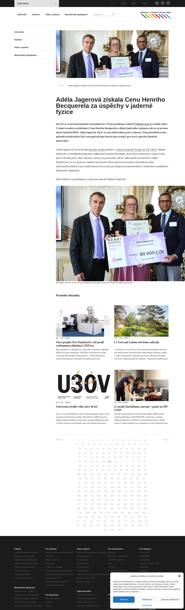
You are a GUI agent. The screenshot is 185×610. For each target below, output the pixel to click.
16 (83, 444)
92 (103, 470)
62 (139, 457)
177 (79, 504)
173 (125, 500)
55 (97, 457)
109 (139, 474)
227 (125, 521)
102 (92, 474)
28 (80, 449)
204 (115, 513)
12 (134, 440)
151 (126, 491)
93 (109, 470)
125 (99, 483)
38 (139, 449)
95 (121, 470)
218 (138, 517)
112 (86, 478)
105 (112, 474)
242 (105, 530)
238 (125, 525)
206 (129, 513)
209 (79, 517)
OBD (124, 3)
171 (112, 500)
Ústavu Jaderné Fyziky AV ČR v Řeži (136, 149)
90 (91, 470)
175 (138, 500)
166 (79, 500)
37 (133, 449)
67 (98, 461)
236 (112, 525)
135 (92, 487)
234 (98, 525)
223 (98, 521)
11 (128, 440)
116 (112, 478)
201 (94, 513)
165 (145, 495)
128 (119, 483)
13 (139, 440)
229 (139, 521)
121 (144, 478)
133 (79, 487)
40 (79, 453)
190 (92, 508)
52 (80, 457)
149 (112, 491)
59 (121, 457)
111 (80, 478)
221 (84, 521)
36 (127, 449)
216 (125, 517)
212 (99, 517)
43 (97, 453)
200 (87, 513)
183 (118, 504)
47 (121, 453)
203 (108, 513)
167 (85, 500)
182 (112, 504)
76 (80, 466)
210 (86, 517)
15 (77, 444)
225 (111, 521)
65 (86, 461)
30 (92, 449)
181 (105, 504)
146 (92, 491)
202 (101, 513)
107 (125, 474)
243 (112, 530)
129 (125, 483)
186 (138, 504)
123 (86, 483)
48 (127, 453)
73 (133, 461)
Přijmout (124, 599)
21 (111, 444)
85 (133, 466)
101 (85, 474)
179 (92, 504)
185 (132, 504)
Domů (61, 86)
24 (129, 444)
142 (138, 487)
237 (118, 525)
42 (91, 453)
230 (146, 521)
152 (132, 491)
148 (105, 491)
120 (137, 478)
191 (98, 508)
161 (118, 495)
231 (77, 525)
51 (145, 453)
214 (112, 517)
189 (85, 508)
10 (123, 440)
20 (106, 444)
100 (78, 474)
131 (139, 483)
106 (118, 474)
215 (119, 517)
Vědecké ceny (142, 124)
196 (132, 508)
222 (91, 521)
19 (100, 444)
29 (86, 449)
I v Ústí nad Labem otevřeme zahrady (136, 342)
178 (86, 504)
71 (121, 461)
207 (136, 513)
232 (84, 525)
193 (111, 508)
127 (112, 483)
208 (143, 513)
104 (105, 474)
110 (146, 474)
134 (85, 487)
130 (132, 483)
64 (79, 461)
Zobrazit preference (170, 599)
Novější (59, 439)
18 (94, 444)
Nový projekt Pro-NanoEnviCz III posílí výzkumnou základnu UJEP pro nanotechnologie (80, 345)
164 (138, 495)
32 (103, 449)
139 (118, 487)
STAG (144, 3)
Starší (166, 439)
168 (92, 500)
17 (89, 444)
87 (145, 466)
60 (127, 457)
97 (133, 470)
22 (117, 444)
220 (77, 521)
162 (125, 495)
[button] (179, 576)
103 (98, 474)
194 (118, 508)
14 (145, 440)
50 (140, 453)
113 (93, 478)
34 (115, 449)
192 (105, 508)
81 (109, 466)
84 (127, 466)
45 (109, 453)
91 (97, 470)
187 (145, 504)
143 (145, 487)
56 (103, 457)
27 (147, 444)
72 (127, 461)
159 (105, 495)
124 (92, 483)
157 (92, 495)
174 (132, 500)
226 (118, 521)
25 (135, 444)
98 (139, 470)
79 (98, 466)
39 (145, 449)
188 (78, 508)
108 (132, 474)
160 (112, 495)
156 (85, 495)
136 (99, 487)
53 (85, 457)
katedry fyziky (97, 149)
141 (132, 487)
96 (127, 470)
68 (104, 461)
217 (132, 517)
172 (119, 500)
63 (145, 457)
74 (139, 461)
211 (93, 517)
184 (125, 504)
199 (80, 513)
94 (115, 470)
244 (119, 530)
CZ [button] (113, 3)
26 (141, 444)
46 (115, 453)
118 (124, 478)
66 (92, 461)
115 (105, 478)
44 (103, 453)
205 (122, 513)
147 (99, 491)
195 (125, 508)
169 (99, 500)
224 (105, 521)
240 (139, 525)
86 (139, 466)
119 (131, 478)
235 (105, 525)
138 (112, 487)
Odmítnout (147, 599)
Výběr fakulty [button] (36, 3)
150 (119, 491)
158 (98, 495)
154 (145, 491)
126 (105, 483)
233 (91, 525)
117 (118, 478)
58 (115, 457)
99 (145, 470)
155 (79, 495)
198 (145, 508)
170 (106, 500)
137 (105, 487)
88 (79, 470)
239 (132, 525)
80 (104, 466)
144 (78, 491)
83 (121, 466)
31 (97, 449)
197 (139, 508)
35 (121, 449)
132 (145, 483)
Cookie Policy (147, 605)
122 (79, 483)
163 (132, 495)
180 (99, 504)
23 (123, 444)
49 (133, 453)
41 (85, 453)
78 (92, 466)
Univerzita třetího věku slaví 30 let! (77, 406)
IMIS (134, 3)
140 (125, 487)
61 (133, 457)
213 (105, 517)
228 (132, 521)
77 (86, 466)
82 (115, 466)
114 (99, 478)
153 (139, 491)
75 (145, 461)
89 (85, 470)
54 (91, 457)
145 (85, 491)
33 (109, 449)
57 (109, 457)
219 (145, 517)
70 (116, 461)
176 (145, 500)
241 (146, 525)
